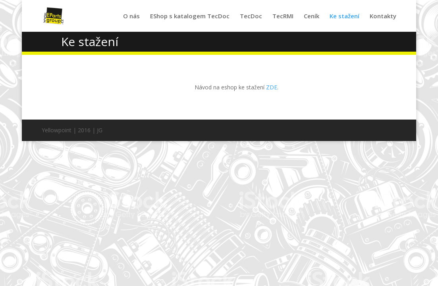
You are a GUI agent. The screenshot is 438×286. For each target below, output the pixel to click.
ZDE (271, 87)
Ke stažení (344, 16)
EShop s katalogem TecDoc (190, 16)
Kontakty (383, 16)
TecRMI (282, 16)
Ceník (311, 16)
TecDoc (251, 16)
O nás (131, 16)
